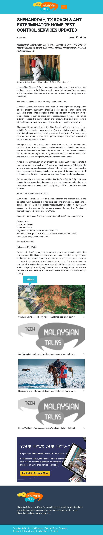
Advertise (42, 531)
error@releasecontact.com (53, 261)
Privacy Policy (28, 531)
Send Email (27, 227)
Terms (16, 531)
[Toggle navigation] (64, 7)
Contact (54, 531)
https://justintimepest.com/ (37, 236)
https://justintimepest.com (55, 101)
